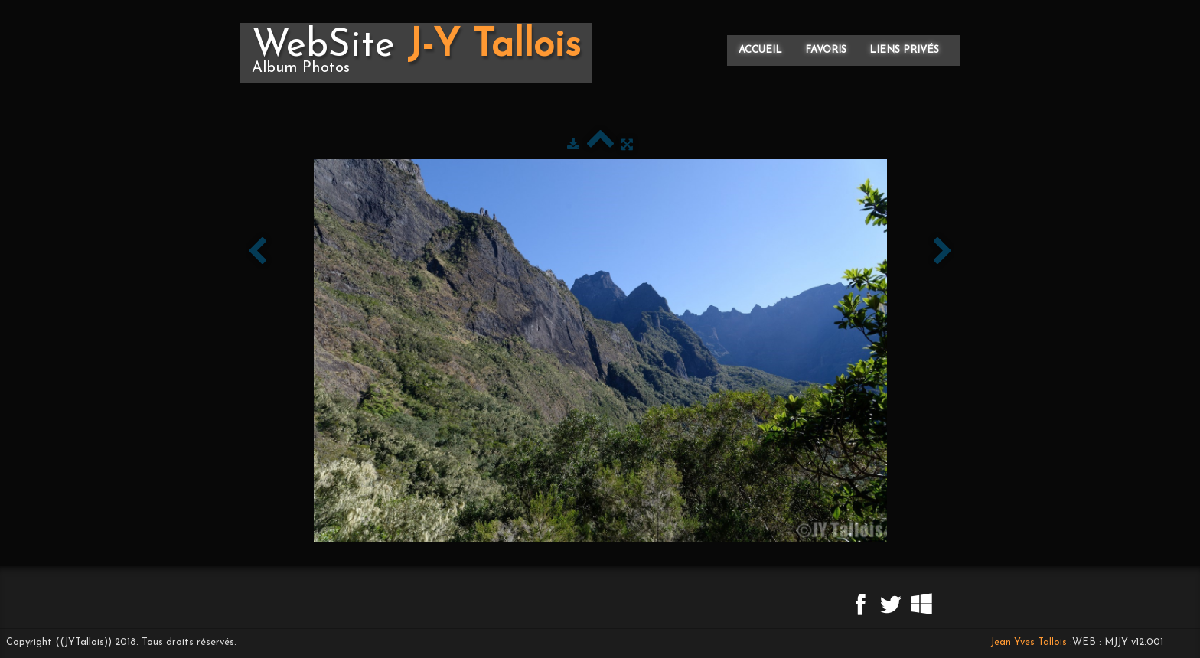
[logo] (416, 53)
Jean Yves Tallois (1028, 642)
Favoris (825, 50)
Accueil (760, 50)
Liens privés (904, 50)
